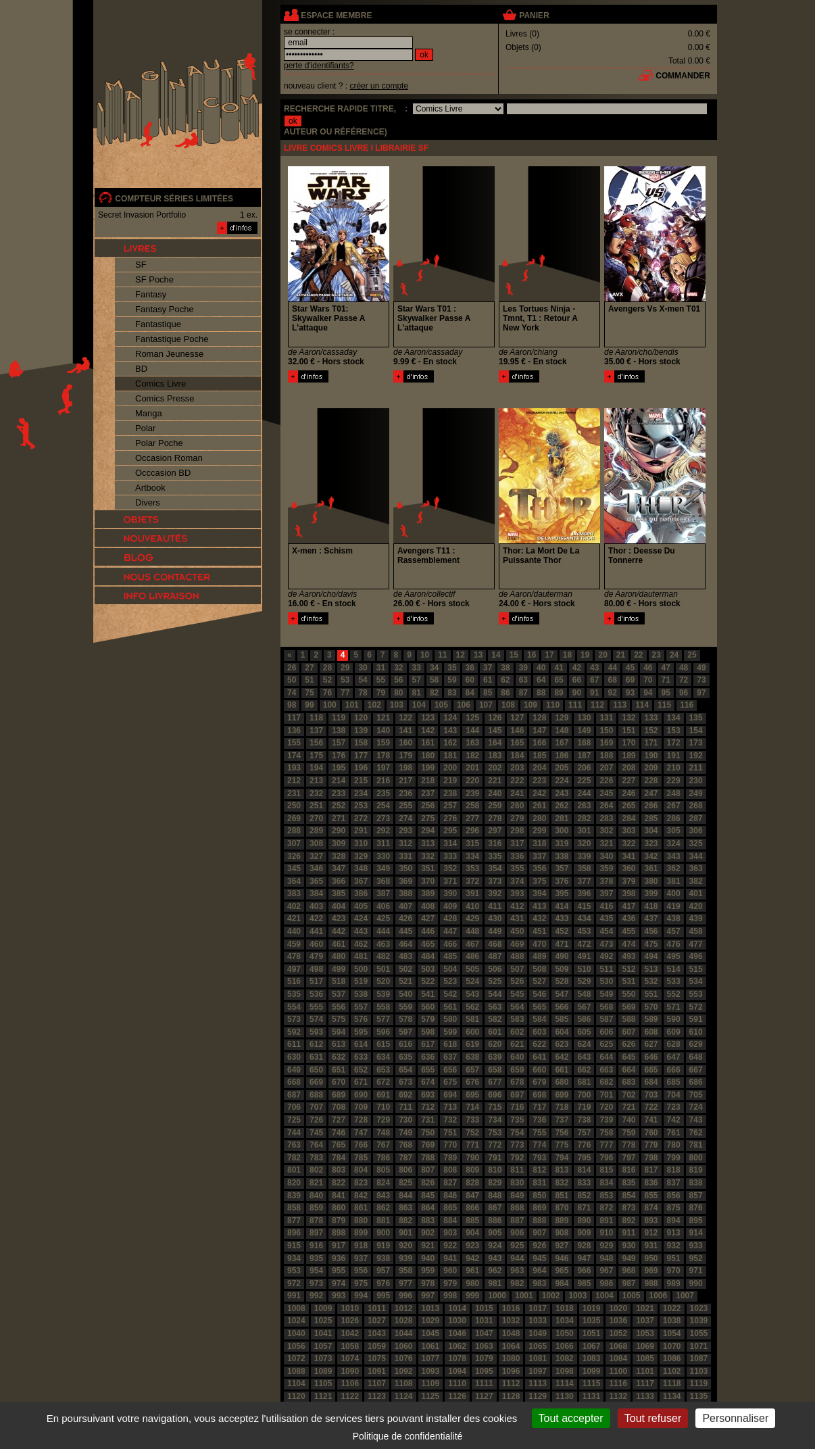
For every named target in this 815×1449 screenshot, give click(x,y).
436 (628, 918)
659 (517, 1070)
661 (561, 1070)
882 (405, 1220)
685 (674, 1082)
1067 (592, 1346)
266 (651, 805)
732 (450, 1120)
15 (514, 655)
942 (472, 1258)
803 (338, 1170)
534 (696, 981)
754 (517, 1132)
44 (612, 667)
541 (428, 994)
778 (628, 1145)
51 (309, 680)
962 (494, 1270)
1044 (404, 1333)
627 (651, 1044)
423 (338, 918)
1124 (404, 1396)
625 (606, 1044)
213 (316, 780)
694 (450, 1095)
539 (383, 994)
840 (316, 1195)
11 (442, 655)
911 (628, 1232)
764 (316, 1145)
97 (701, 692)
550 (628, 994)
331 (405, 856)
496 (696, 956)
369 (405, 881)
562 (472, 1007)
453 (584, 931)
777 (606, 1145)
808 (450, 1170)
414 (561, 906)
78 (362, 692)
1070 (672, 1346)
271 (338, 818)
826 (428, 1182)
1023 (699, 1308)
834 (606, 1182)
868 (517, 1207)
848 (494, 1195)
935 (316, 1258)
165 (517, 742)
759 (628, 1132)
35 (451, 667)
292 (383, 830)
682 (606, 1082)
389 (428, 893)
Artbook (150, 488)
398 (628, 893)
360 (628, 868)
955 (338, 1270)
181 (450, 755)
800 (696, 1157)
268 (696, 805)
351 (428, 868)
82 (434, 692)
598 (428, 1032)
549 (606, 994)
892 (628, 1220)
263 (584, 805)
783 (316, 1157)
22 (638, 655)
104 (419, 705)
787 (405, 1157)
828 (472, 1182)
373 (494, 881)
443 (361, 931)
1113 (537, 1383)
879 (338, 1220)
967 (606, 1270)
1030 (457, 1320)
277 (472, 818)
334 (472, 856)
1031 (484, 1320)
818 (674, 1170)
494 (651, 956)
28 (327, 667)
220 (472, 780)
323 (651, 843)
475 (651, 944)
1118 (672, 1383)
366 (338, 881)
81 (416, 692)
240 (494, 793)
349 (383, 868)
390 (450, 893)
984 (561, 1283)
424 (361, 918)
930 (628, 1245)
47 (666, 667)
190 (651, 755)
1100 (618, 1371)
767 (383, 1145)
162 (450, 742)
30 (362, 667)
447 (450, 931)
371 (450, 881)
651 (338, 1070)
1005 (631, 1295)
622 (539, 1044)
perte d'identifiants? (319, 65)
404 (338, 906)
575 (338, 1019)
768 (405, 1145)
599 (450, 1032)
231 (294, 793)
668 (294, 1082)
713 (450, 1107)
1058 (350, 1346)
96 (683, 692)
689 (338, 1095)
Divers (147, 502)
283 (606, 818)
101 (352, 705)
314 (450, 843)
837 (674, 1182)
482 (383, 956)
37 (487, 667)
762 (696, 1132)
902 (428, 1232)
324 (674, 843)
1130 (564, 1396)
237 (428, 793)
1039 (699, 1320)
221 (494, 780)
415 (584, 906)
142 (428, 730)
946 (561, 1258)
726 (316, 1120)
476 (674, 944)
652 (361, 1070)
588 (628, 1019)
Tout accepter (571, 1418)
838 (696, 1182)
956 (361, 1270)
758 (606, 1132)
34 (434, 667)
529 (584, 981)
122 (405, 717)
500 (361, 969)
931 (651, 1245)
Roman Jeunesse (169, 354)
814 (584, 1170)
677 (494, 1082)
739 (606, 1120)
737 (561, 1120)
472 (584, 944)
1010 (350, 1308)
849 (517, 1195)
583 (517, 1019)
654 (405, 1070)
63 (523, 680)
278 (494, 818)
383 (294, 893)
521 (405, 981)
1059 (377, 1346)
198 (405, 767)
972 (294, 1283)
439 (696, 918)
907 (539, 1232)
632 (338, 1057)
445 (405, 931)
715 (494, 1107)
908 (561, 1232)
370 (428, 881)
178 (383, 755)
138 (338, 730)
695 (472, 1095)
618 (450, 1044)
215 (361, 780)
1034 (564, 1320)
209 (651, 767)
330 (383, 856)
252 (338, 805)
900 (383, 1232)
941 (450, 1258)
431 (517, 918)
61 (487, 680)
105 (441, 705)
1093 (431, 1371)
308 (316, 843)
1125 (431, 1396)
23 (656, 655)
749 (405, 1132)
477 (696, 944)
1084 (618, 1358)
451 (539, 931)
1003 (577, 1295)
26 (291, 667)
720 (606, 1107)
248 (674, 793)
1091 (377, 1371)
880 (361, 1220)
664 (628, 1070)
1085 (645, 1358)
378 (606, 881)
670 (338, 1082)
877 (294, 1220)
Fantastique (158, 324)
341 (628, 856)
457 (674, 931)
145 (494, 730)
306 (696, 830)
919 (383, 1245)
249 (696, 793)
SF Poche (154, 279)
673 (405, 1082)
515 (696, 969)
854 (628, 1195)
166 (539, 742)
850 (539, 1195)
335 (494, 856)
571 (674, 1007)
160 (405, 742)
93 (630, 692)
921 (428, 1245)
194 (316, 767)
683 (628, 1082)
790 (472, 1157)
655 (428, 1070)
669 (316, 1082)
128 (539, 717)
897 (316, 1232)
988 (651, 1283)
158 (361, 742)
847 (472, 1195)
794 (561, 1157)
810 (494, 1170)
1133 (645, 1396)
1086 (672, 1358)
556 (338, 1007)
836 (651, 1182)
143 (450, 730)
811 (517, 1170)
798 (651, 1157)
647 (674, 1057)
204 (539, 767)
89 (558, 692)
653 (383, 1070)
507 (517, 969)
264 (606, 805)
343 (674, 856)
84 (470, 692)
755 (539, 1132)
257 (450, 805)
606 (606, 1032)
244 (584, 793)
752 (472, 1132)
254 (383, 805)
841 (338, 1195)
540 (405, 994)
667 (696, 1070)
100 (330, 705)
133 (651, 717)
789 (450, 1157)
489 (539, 956)
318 (539, 843)
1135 (699, 1396)
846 (450, 1195)
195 (338, 767)
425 (383, 918)
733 (472, 1120)
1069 (645, 1346)
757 (584, 1132)
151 (628, 730)
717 (539, 1107)
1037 (645, 1320)
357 (561, 868)
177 (361, 755)
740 (628, 1120)
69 (630, 680)
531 (628, 981)
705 (696, 1095)
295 (450, 830)
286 (674, 818)
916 (316, 1245)
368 (383, 881)
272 (361, 818)
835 (628, 1182)
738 (584, 1120)
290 (338, 830)
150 (606, 730)
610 (696, 1032)
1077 (431, 1358)
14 (495, 655)
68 (612, 680)
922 (450, 1245)
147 (539, 730)
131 (606, 717)
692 (405, 1095)
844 (405, 1195)
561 (450, 1007)
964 (539, 1270)
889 (561, 1220)
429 (472, 918)
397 (606, 893)
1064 (511, 1346)
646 (651, 1057)
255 (405, 805)
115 (664, 705)
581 (472, 1019)
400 (674, 893)
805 (383, 1170)
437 (651, 918)
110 (553, 705)
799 (674, 1157)
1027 (377, 1320)
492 (606, 956)
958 (405, 1270)
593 (316, 1032)
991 (294, 1295)
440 (294, 931)
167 (561, 742)
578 (405, 1019)
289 (316, 830)
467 (472, 944)
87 (523, 692)
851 (561, 1195)
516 (294, 981)
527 (539, 981)
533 (674, 981)
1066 (564, 1346)
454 (606, 931)
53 (345, 680)
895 (696, 1220)
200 (450, 767)
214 (338, 780)
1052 (618, 1333)
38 (505, 667)
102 (374, 705)
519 (361, 981)
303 (628, 830)
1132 (618, 1396)
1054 (672, 1333)
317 (517, 843)
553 (696, 994)
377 (584, 881)
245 (606, 793)
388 (405, 893)
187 (584, 755)
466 (450, 944)
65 (558, 680)
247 (651, 793)
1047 (484, 1333)
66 (576, 680)
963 (517, 1270)
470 (539, 944)
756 (561, 1132)
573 (294, 1019)
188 (606, 755)
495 (674, 956)
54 (362, 680)
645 (628, 1057)
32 (398, 667)
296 (472, 830)
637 (450, 1057)
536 (316, 994)
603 (539, 1032)
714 (472, 1107)
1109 (431, 1383)
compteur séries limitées (174, 198)
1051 (592, 1333)
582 (494, 1019)
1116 (618, 1383)
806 (405, 1170)
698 (539, 1095)
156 (316, 742)
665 (651, 1070)
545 (517, 994)
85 (487, 692)
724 (696, 1107)
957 (383, 1270)
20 (602, 655)
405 (361, 906)
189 (628, 755)
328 (338, 856)
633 (361, 1057)
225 (584, 780)
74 (291, 692)
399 (651, 893)
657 (472, 1070)
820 (294, 1182)
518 (338, 981)
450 (517, 931)
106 (463, 705)
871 (584, 1207)
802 (316, 1170)
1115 (592, 1383)
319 (561, 843)
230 (696, 780)
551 (651, 994)
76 (327, 692)
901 (405, 1232)
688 (316, 1095)
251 (316, 805)
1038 (672, 1320)
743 (696, 1120)
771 (472, 1145)
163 (472, 742)
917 (338, 1245)
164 (494, 742)
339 (584, 856)
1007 (685, 1295)
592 (294, 1032)
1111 (484, 1383)
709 (361, 1107)
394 (539, 893)
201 (472, 767)
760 (651, 1132)
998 (450, 1295)
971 (696, 1270)
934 (294, 1258)
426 (405, 918)
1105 (323, 1383)
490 (561, 956)
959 (428, 1270)
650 (316, 1070)
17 (549, 655)
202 (494, 767)
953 (294, 1270)
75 (309, 692)
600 (472, 1032)
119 (338, 717)
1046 (457, 1333)
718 (561, 1107)
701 (606, 1095)
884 (450, 1220)
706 (294, 1107)
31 (380, 667)
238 (450, 793)
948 (606, 1258)
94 (647, 692)
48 (683, 667)
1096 (511, 1371)
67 (594, 680)
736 (539, 1120)
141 (405, 730)
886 (494, 1220)
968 (628, 1270)
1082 (564, 1358)
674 (428, 1082)
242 (539, 793)
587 (606, 1019)
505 (472, 969)
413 (539, 906)
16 (531, 655)
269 (294, 818)
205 (561, 767)
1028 (404, 1320)
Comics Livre (160, 383)
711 (405, 1107)
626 (628, 1044)
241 (517, 793)
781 (696, 1145)
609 (674, 1032)
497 (294, 969)
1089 (323, 1371)
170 (628, 742)
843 (383, 1195)
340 (606, 856)
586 (584, 1019)
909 (584, 1232)
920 (405, 1245)
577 (383, 1019)
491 (584, 956)
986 (606, 1283)
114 (642, 705)
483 (405, 956)
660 (539, 1070)
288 (294, 830)
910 (606, 1232)
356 (539, 868)
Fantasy (150, 294)
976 (383, 1283)
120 (361, 717)
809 (472, 1170)
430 (494, 918)
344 (696, 856)
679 (539, 1082)
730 (405, 1120)
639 (494, 1057)
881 (383, 1220)
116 (686, 705)
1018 (564, 1308)
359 (606, 868)
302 (606, 830)
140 (383, 730)
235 (383, 793)
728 (361, 1120)
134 (674, 717)
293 (405, 830)
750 (428, 1132)
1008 (296, 1308)
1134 (672, 1396)
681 (584, 1082)
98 (291, 705)
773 (517, 1145)
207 (606, 767)
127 (517, 717)
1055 (699, 1333)
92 (612, 692)
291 (361, 830)
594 (338, 1032)
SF (141, 265)
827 (450, 1182)
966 (584, 1270)
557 (361, 1007)
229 (674, 780)
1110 (457, 1383)
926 (539, 1245)
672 (383, 1082)
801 (294, 1170)
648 (696, 1057)
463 (383, 944)
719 (584, 1107)
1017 (537, 1308)
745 (316, 1132)
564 (517, 1007)
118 (316, 717)
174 (294, 755)
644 (606, 1057)
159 (383, 742)
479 (316, 956)
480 (338, 956)
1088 (296, 1371)
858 (294, 1207)
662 (584, 1070)
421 (294, 918)
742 (674, 1120)
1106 (350, 1383)
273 (383, 818)
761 (674, 1132)
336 (517, 856)
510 (584, 969)
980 (472, 1283)
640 (517, 1057)
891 (606, 1220)
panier (534, 15)
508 (539, 969)
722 (651, 1107)
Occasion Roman (169, 458)
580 (450, 1019)
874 (651, 1207)
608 (651, 1032)
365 (316, 881)
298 (517, 830)
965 (561, 1270)
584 (539, 1019)
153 (674, 730)
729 (383, 1120)
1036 (618, 1320)
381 (674, 881)
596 (383, 1032)
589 (651, 1019)
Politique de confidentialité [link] (408, 1436)
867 (494, 1207)
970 (674, 1270)
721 (628, 1107)
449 (494, 931)
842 (361, 1195)
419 (674, 906)
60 (470, 680)
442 (338, 931)
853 (606, 1195)
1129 (537, 1396)
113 (619, 705)
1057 (323, 1346)
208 (628, 767)
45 (630, 667)
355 (517, 868)
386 (361, 893)
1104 (296, 1383)
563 (494, 1007)
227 (628, 780)
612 (316, 1044)
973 (316, 1283)
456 (651, 931)
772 (494, 1145)
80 (398, 692)
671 (361, 1082)
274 (405, 818)
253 (361, 805)
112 (597, 705)
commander (683, 75)
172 (674, 742)
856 (674, 1195)
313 (428, 843)
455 (628, 931)
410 (472, 906)
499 (338, 969)
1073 (323, 1358)
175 (316, 755)
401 (696, 893)
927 (561, 1245)
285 (651, 818)
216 (383, 780)
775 (561, 1145)
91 (594, 692)
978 (428, 1283)
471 (561, 944)
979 (450, 1283)
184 (517, 755)
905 (494, 1232)
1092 (404, 1371)
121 (383, 717)
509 (561, 969)
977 (405, 1283)
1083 (592, 1358)
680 (561, 1082)
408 (428, 906)
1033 (537, 1320)
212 (294, 780)
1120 (296, 1396)
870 (561, 1207)
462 (361, 944)
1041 (323, 1333)
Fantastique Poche (171, 339)
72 (683, 680)
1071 (699, 1346)
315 (472, 843)
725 (294, 1120)
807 (428, 1170)
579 (428, 1019)
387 (383, 893)
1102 (672, 1371)
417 (628, 906)
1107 (377, 1383)
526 (517, 981)
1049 (537, 1333)
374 (517, 881)
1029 (431, 1320)
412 (517, 906)
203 (517, 767)
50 (291, 680)
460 (316, 944)
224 (561, 780)
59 (451, 680)
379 (628, 881)
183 (494, 755)
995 (383, 1295)
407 (405, 906)
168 (584, 742)
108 (508, 705)
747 (361, 1132)
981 (494, 1283)
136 (294, 730)
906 (517, 1232)
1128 (511, 1396)
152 (651, 730)
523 (450, 981)
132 (628, 717)
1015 (484, 1308)
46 (647, 667)
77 (345, 692)
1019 (592, 1308)
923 (472, 1245)
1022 (672, 1308)
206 (584, 767)
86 (505, 692)
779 (651, 1145)
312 (405, 843)
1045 (431, 1333)
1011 (377, 1308)
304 (651, 830)
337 (539, 856)
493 (628, 956)
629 (696, 1044)
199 (428, 767)
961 (472, 1270)
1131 (592, 1396)
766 (361, 1145)
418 (651, 906)
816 (628, 1170)
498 (316, 969)
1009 (323, 1308)
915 (294, 1245)
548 (584, 994)
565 (539, 1007)
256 (428, 805)
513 (651, 969)
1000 (497, 1295)
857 (696, 1195)
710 (383, 1107)
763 (294, 1145)
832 (561, 1182)
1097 (537, 1371)
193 (294, 767)
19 (585, 655)
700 (584, 1095)
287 (696, 818)
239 (472, 793)
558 (383, 1007)
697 (517, 1095)
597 (405, 1032)
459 (294, 944)
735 (517, 1120)
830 (517, 1182)
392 (494, 893)
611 (294, 1044)
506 (494, 969)
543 (472, 994)
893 (651, 1220)
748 (383, 1132)
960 (450, 1270)
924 (494, 1245)
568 (606, 1007)
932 (674, 1245)
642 (561, 1057)
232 (316, 793)
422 (316, 918)
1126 (457, 1396)
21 (620, 655)
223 (539, 780)
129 (561, 717)
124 (450, 717)
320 (584, 843)
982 (517, 1283)
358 (584, 868)
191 (674, 755)
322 (628, 843)
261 (539, 805)
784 (338, 1157)
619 (472, 1044)
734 (494, 1120)
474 (628, 944)
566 (561, 1007)
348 (361, 868)
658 (494, 1070)
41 (558, 667)
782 (294, 1157)
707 (316, 1107)
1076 (404, 1358)
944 (517, 1258)
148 (561, 730)
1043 (377, 1333)
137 (316, 730)
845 (428, 1195)
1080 (511, 1358)
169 (606, 742)
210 (674, 767)
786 (383, 1157)
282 (584, 818)
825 (405, 1182)
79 (380, 692)
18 (567, 655)
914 (696, 1232)
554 (294, 1007)
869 (539, 1207)
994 (361, 1295)
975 (361, 1283)
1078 (457, 1358)
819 (696, 1170)
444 (383, 931)
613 (338, 1044)
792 (517, 1157)
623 (561, 1044)
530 (606, 981)
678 (517, 1082)
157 (338, 742)
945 (539, 1258)
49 (701, 667)
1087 (699, 1358)
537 (338, 994)
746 (338, 1132)
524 (472, 981)
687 (294, 1095)
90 (576, 692)
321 (606, 843)
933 (696, 1245)
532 (651, 981)
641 (539, 1057)
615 (383, 1044)
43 (594, 667)
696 (494, 1095)
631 (316, 1057)
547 (561, 994)
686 (696, 1082)
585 (561, 1019)
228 (651, 780)
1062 (457, 1346)
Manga (148, 413)
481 (361, 956)
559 (405, 1007)
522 (428, 981)
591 (696, 1019)
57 (416, 680)
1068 (618, 1346)
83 (451, 692)
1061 (431, 1346)
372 (472, 881)
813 (561, 1170)
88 (541, 692)
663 (606, 1070)
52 (327, 680)
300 (561, 830)
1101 (645, 1371)
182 (472, 755)
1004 (604, 1295)
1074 (350, 1358)
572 (696, 1007)
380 (651, 881)
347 (338, 868)
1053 (645, 1333)
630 (294, 1057)
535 (294, 994)
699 (561, 1095)
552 (674, 994)
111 (575, 705)
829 (494, 1182)
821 (316, 1182)
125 (472, 717)
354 (494, 868)
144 (472, 730)
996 (405, 1295)
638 (472, 1057)
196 (361, 767)
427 (428, 918)
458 (696, 931)
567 (584, 1007)
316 (494, 843)
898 (338, 1232)
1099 (592, 1371)
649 (294, 1070)
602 (517, 1032)
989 (674, 1283)
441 (316, 931)
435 (606, 918)
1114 (564, 1383)
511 (606, 969)
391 (472, 893)
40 (541, 667)
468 (494, 944)
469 (517, 944)
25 (691, 655)
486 (472, 956)
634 (383, 1057)
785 (361, 1157)
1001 (524, 1295)
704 (674, 1095)
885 (472, 1220)
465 (428, 944)
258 (472, 805)
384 (316, 893)
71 (666, 680)
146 (517, 730)
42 (576, 667)
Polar (145, 428)
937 (361, 1258)
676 (472, 1082)
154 (696, 730)
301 (584, 830)
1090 (350, 1371)
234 (361, 793)
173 (696, 742)
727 (338, 1120)
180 (428, 755)
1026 (350, 1320)
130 (584, 717)
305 (674, 830)
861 (361, 1207)
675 (450, 1082)
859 (316, 1207)
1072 (296, 1358)
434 (584, 918)
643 (584, 1057)
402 (294, 906)
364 (294, 881)
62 (505, 680)
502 (405, 969)
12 (460, 655)
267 (674, 805)
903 (450, 1232)
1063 (484, 1346)
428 (450, 918)
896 (294, 1232)
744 (294, 1132)
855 (651, 1195)
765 (338, 1145)
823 (361, 1182)
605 (584, 1032)
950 (651, 1258)
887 (517, 1220)
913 (674, 1232)
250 (294, 805)
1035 (592, 1320)
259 (494, 805)
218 (428, 780)
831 (539, 1182)
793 (539, 1157)
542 (450, 994)
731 (428, 1120)
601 (494, 1032)
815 (606, 1170)
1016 (511, 1308)
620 (494, 1044)
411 (494, 906)
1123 (377, 1396)
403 (316, 906)
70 (647, 680)
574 (316, 1019)
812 (539, 1170)
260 (517, 805)
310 (361, 843)
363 (696, 868)
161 (428, 742)
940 (428, 1258)
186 (561, 755)
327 (316, 856)
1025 (323, 1320)
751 (450, 1132)
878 (316, 1220)
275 (428, 818)
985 (584, 1283)
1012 (404, 1308)
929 (606, 1245)
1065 (537, 1346)
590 (674, 1019)
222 (517, 780)
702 (628, 1095)
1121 (323, 1396)
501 (383, 969)
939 (405, 1258)
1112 (511, 1383)
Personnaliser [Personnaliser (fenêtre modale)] (735, 1418)
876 (696, 1207)
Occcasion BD (163, 473)
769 (428, 1145)
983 (539, 1283)
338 (561, 856)
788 (428, 1157)
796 (606, 1157)
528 (561, 981)
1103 (699, 1371)
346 (316, 868)
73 (701, 680)
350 (405, 868)
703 (651, 1095)
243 (561, 793)
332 (428, 856)
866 (472, 1207)
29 (345, 667)
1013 (431, 1308)
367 (361, 881)
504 (450, 969)
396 (584, 893)
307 (294, 843)
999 (472, 1295)
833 (584, 1182)
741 (651, 1120)
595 (361, 1032)
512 (628, 969)
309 (338, 843)
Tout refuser (652, 1418)
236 (405, 793)
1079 (484, 1358)
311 (383, 843)
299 (539, 830)
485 (450, 956)
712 (428, 1107)
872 (606, 1207)
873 (628, 1207)
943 (494, 1258)
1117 (645, 1383)
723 (674, 1107)
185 (539, 755)
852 (584, 1195)
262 (561, 805)
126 (494, 717)
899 (361, 1232)
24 (674, 655)
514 (674, 969)
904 (472, 1232)
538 (361, 994)
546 (539, 994)
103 (396, 705)
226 (606, 780)
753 (494, 1132)
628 (674, 1044)
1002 (551, 1295)
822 (338, 1182)
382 (696, 881)
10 (424, 655)
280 (539, 818)
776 (584, 1145)
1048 (511, 1333)
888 (539, 1220)
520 (383, 981)
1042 (350, 1333)
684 (651, 1082)
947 (584, 1258)
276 (450, 818)
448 (472, 931)
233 (338, 793)
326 (294, 856)
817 (651, 1170)
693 (428, 1095)
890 (584, 1220)
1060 (404, 1346)
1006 (658, 1295)
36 (470, 667)
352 (450, 868)
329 (361, 856)
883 (428, 1220)
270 (316, 818)
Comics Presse (164, 398)
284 (628, 818)
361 (651, 868)
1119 (699, 1383)
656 (450, 1070)
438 (674, 918)
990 (696, 1283)
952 (696, 1258)
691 (383, 1095)
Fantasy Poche (164, 309)
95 (666, 692)
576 (361, 1019)
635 (405, 1057)
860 (338, 1207)
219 (450, 780)
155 (294, 742)
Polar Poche (159, 443)
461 (338, 944)
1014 (457, 1308)
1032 (511, 1320)
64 (541, 680)
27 (309, 667)
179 (405, 755)
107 (486, 705)
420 (696, 906)
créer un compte (378, 86)
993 (338, 1295)
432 (539, 918)
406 (383, 906)
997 (428, 1295)
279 (517, 818)
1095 (484, 1371)
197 (383, 767)
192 (696, 755)
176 (338, 755)
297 (494, 830)
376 (561, 881)
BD (141, 369)
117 (294, 717)
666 (674, 1070)
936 (338, 1258)
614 (361, 1044)
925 (517, 1245)
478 (294, 956)
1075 (377, 1358)
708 (338, 1107)
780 (674, 1145)
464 (405, 944)
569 (628, 1007)
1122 (350, 1396)
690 (361, 1095)
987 (628, 1283)
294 (428, 830)
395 (561, 893)
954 (316, 1270)
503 (428, 969)
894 (674, 1220)
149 (584, 730)
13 (478, 655)
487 (494, 956)
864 (428, 1207)
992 (316, 1295)
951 (674, 1258)
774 (539, 1145)
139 (361, 730)
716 (517, 1107)
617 (428, 1044)
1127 (484, 1396)
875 (674, 1207)
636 (428, 1057)
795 (584, 1157)
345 (294, 868)
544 (494, 994)
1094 (457, 1371)
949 (628, 1258)
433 (561, 918)
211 (696, 767)
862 (383, 1207)
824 (383, 1182)
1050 (564, 1333)
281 (561, 818)
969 (651, 1270)
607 (628, 1032)
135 (696, 717)
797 (628, 1157)
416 (606, 906)
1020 (618, 1308)
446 (428, 931)
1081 (537, 1358)
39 (523, 667)
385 (338, 893)
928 (584, 1245)
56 (398, 680)
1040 (296, 1333)
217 (405, 780)
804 (361, 1170)
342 (651, 856)
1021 (645, 1308)
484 (428, 956)
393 (517, 893)
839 (294, 1195)
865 (450, 1207)
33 (416, 667)
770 (450, 1145)
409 (450, 906)
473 (606, 944)
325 (696, 843)
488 (517, 956)
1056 (296, 1346)
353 (472, 868)
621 (517, 1044)
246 (628, 793)
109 (530, 705)
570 (651, 1007)
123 (428, 717)
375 (539, 881)
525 (494, 981)
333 (450, 856)
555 (316, 1007)
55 (380, 680)
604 (561, 1032)
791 (494, 1157)
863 (405, 1207)
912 (651, 1232)
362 (674, 868)
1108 (404, 1383)
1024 (296, 1320)
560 (428, 1007)
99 (309, 705)
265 (628, 805)
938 (383, 1258)
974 (338, 1283)
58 (434, 680)
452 (561, 931)
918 (361, 1245)
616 (405, 1044)
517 (316, 981)
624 (584, 1044)
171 (651, 742)
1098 (564, 1371)
